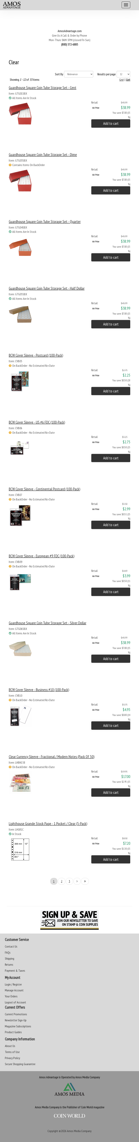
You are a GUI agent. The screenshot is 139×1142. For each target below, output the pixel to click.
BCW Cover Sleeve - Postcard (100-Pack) (36, 355)
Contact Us (11, 946)
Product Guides (13, 1032)
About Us (10, 1046)
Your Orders (11, 996)
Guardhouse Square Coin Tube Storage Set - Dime (43, 154)
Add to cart (111, 123)
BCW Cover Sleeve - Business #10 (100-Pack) (39, 689)
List (128, 80)
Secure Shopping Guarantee (20, 1064)
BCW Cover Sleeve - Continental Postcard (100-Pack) (44, 488)
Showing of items (24, 80)
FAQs (8, 952)
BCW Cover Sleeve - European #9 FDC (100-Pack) (41, 555)
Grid (121, 80)
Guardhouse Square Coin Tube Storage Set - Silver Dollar (47, 622)
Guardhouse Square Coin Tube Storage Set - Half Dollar (46, 288)
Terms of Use (12, 1052)
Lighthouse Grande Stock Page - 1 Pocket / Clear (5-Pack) (48, 823)
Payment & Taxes (15, 970)
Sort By (59, 74)
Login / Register (13, 984)
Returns (9, 964)
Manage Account (14, 990)
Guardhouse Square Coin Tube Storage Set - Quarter (45, 221)
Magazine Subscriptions (18, 1026)
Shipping (9, 958)
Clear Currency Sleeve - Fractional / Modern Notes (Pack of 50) (51, 756)
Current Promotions (16, 1014)
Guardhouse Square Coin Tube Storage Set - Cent (42, 87)
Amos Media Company (79, 1131)
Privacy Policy (12, 1058)
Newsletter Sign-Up (15, 1020)
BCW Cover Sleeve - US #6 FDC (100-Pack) (37, 422)
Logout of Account (15, 1002)
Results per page (106, 74)
